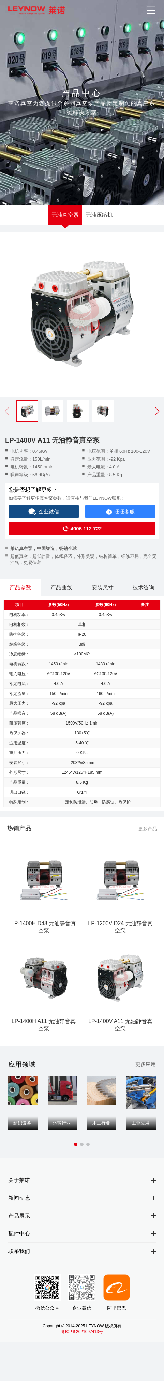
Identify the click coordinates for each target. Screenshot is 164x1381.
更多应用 (145, 1066)
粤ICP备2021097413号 (82, 1334)
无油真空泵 (65, 215)
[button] (157, 411)
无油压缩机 (99, 215)
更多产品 (147, 832)
